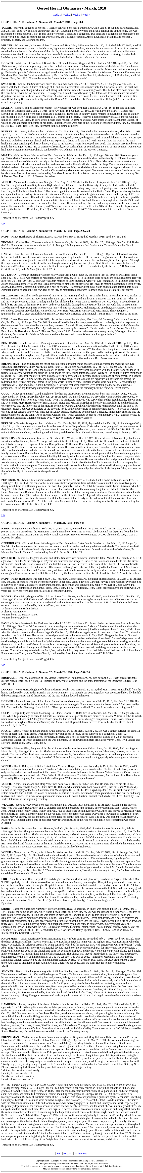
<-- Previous (80, 1153)
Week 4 (86, 14)
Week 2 (67, 14)
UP (3, 223)
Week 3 (76, 14)
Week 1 (57, 14)
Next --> (68, 1153)
